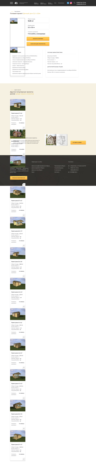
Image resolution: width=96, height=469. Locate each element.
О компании (57, 170)
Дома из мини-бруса (50, 3)
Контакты (56, 172)
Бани (33, 172)
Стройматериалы (58, 168)
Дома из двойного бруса (43, 3)
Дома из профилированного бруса (41, 165)
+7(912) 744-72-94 (81, 2)
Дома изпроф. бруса (36, 3)
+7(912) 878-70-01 (81, 4)
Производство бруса (59, 165)
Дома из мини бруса (37, 170)
